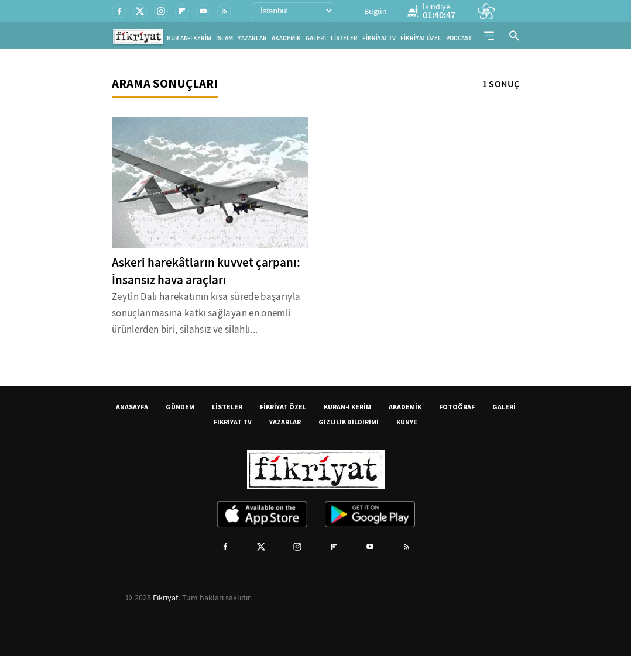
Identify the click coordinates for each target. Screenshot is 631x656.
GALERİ (316, 38)
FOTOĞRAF (457, 406)
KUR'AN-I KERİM (189, 38)
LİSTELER (344, 38)
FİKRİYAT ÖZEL (420, 38)
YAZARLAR (252, 38)
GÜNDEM (180, 406)
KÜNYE (406, 421)
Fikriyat (166, 597)
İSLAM (224, 38)
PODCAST (459, 38)
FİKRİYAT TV (379, 38)
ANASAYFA (132, 406)
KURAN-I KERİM (347, 406)
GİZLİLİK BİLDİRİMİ (348, 421)
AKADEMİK (286, 38)
